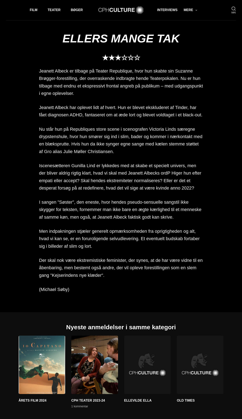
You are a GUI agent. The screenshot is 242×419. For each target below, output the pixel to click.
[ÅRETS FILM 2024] (42, 365)
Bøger (77, 10)
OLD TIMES (186, 400)
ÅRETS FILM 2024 (33, 400)
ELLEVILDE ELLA (138, 400)
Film (33, 10)
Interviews (167, 10)
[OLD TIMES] (200, 365)
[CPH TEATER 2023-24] (94, 365)
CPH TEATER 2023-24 (88, 400)
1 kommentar (79, 406)
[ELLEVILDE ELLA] (147, 365)
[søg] (233, 10)
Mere (191, 10)
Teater (54, 10)
